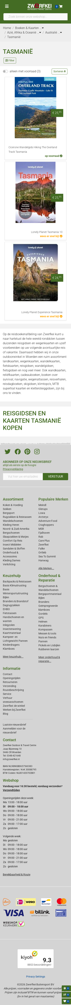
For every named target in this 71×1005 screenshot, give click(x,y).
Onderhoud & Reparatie (49, 577)
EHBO (6, 609)
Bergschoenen (11, 532)
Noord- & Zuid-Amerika (16, 528)
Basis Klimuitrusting (14, 585)
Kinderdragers (11, 644)
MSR (41, 528)
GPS (41, 617)
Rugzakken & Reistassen (17, 516)
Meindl (42, 505)
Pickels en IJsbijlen (49, 645)
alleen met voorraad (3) (25, 71)
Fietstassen (9, 613)
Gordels (43, 613)
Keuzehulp (12, 575)
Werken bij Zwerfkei (14, 709)
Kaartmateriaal (12, 632)
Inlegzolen (9, 625)
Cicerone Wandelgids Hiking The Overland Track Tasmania (33, 149)
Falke (41, 548)
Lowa (41, 512)
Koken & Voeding (13, 505)
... (42, 28)
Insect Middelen (12, 544)
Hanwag (43, 560)
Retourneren (10, 682)
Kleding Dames (11, 560)
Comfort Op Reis (12, 540)
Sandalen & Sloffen (14, 548)
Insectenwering (12, 628)
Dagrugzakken (11, 605)
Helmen (42, 621)
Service (7, 693)
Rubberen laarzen (48, 649)
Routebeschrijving (13, 689)
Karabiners (44, 625)
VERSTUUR (55, 476)
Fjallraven (44, 532)
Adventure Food (47, 520)
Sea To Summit (47, 556)
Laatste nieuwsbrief (14, 724)
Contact (7, 674)
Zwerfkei (43, 544)
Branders (43, 601)
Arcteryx (43, 516)
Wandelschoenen (13, 520)
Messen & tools (47, 633)
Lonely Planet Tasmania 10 (46, 232)
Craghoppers (46, 524)
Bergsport (9, 512)
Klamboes (9, 648)
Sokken (7, 509)
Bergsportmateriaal (49, 593)
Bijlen (6, 597)
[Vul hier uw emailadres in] (23, 476)
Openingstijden (11, 678)
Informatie (11, 668)
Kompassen (45, 629)
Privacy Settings (35, 976)
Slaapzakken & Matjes (16, 536)
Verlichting (9, 564)
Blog (5, 713)
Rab (40, 536)
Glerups (43, 509)
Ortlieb (42, 552)
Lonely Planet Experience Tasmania (41, 312)
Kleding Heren (11, 524)
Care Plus (44, 540)
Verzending (9, 686)
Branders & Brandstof (15, 601)
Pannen (43, 641)
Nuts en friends (47, 637)
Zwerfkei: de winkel (14, 705)
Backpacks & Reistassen (17, 581)
